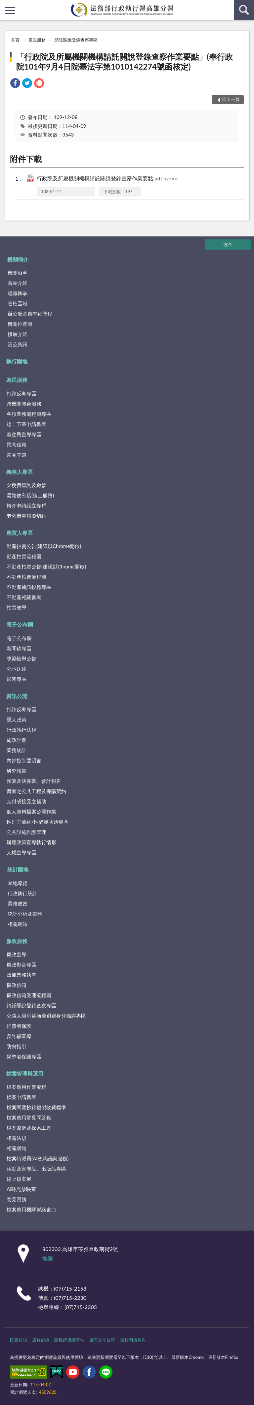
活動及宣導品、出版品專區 (36, 1169)
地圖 (47, 1258)
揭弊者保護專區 (24, 1056)
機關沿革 (17, 273)
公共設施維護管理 (26, 832)
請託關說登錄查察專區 (76, 40)
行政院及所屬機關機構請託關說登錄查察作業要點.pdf (107, 179)
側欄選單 (10, 10)
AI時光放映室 (21, 1189)
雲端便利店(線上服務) (30, 495)
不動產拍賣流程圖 (26, 577)
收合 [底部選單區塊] (228, 244)
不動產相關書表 (24, 597)
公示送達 (16, 669)
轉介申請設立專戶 (26, 505)
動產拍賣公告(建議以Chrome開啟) (44, 546)
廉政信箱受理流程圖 (29, 995)
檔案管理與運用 (24, 1073)
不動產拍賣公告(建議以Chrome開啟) (46, 566)
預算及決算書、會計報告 (34, 781)
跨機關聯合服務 (24, 404)
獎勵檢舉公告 (21, 658)
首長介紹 (17, 283)
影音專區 (16, 679)
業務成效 (17, 903)
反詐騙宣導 (19, 1036)
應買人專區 (19, 533)
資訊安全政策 (102, 1340)
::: (5, 5)
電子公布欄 (19, 624)
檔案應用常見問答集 (29, 1117)
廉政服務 (37, 40)
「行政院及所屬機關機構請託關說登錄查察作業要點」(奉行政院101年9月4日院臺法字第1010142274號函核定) (124, 61)
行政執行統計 (22, 893)
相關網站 (17, 924)
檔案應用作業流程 (26, 1087)
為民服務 (16, 380)
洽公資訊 (17, 344)
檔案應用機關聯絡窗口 (31, 1209)
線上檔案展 (19, 1179)
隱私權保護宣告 (69, 1340)
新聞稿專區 (19, 648)
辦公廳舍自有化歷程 (30, 314)
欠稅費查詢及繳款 (26, 485)
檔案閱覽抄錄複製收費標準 (36, 1107)
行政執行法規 (21, 730)
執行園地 (16, 361)
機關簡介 (17, 259)
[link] (15, 84)
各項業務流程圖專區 (29, 414)
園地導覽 (17, 883)
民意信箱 (16, 444)
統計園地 (17, 869)
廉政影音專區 (21, 964)
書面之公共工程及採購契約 (36, 791)
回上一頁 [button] (230, 99)
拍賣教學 (16, 607)
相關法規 (16, 1138)
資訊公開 (16, 696)
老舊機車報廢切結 (26, 516)
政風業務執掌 (21, 975)
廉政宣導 (16, 954)
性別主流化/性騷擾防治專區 (37, 822)
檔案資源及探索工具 (29, 1128)
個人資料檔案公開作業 (31, 811)
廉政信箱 (16, 985)
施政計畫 (16, 740)
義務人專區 (19, 472)
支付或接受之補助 (26, 801)
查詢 (244, 10)
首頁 (15, 40)
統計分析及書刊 (25, 914)
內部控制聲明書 (24, 760)
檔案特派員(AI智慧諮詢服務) (37, 1158)
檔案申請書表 (21, 1097)
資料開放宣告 (133, 1340)
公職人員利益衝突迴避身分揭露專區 (46, 1016)
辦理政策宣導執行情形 (31, 842)
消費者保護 (19, 1026)
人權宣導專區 (21, 852)
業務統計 (16, 750)
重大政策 (16, 719)
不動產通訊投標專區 (29, 587)
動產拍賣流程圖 (24, 556)
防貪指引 (16, 1046)
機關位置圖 (20, 324)
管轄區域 (17, 303)
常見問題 (16, 455)
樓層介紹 (17, 334)
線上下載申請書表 (26, 424)
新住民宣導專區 (24, 434)
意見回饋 (16, 1199)
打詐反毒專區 (21, 393)
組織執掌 (17, 293)
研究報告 (16, 771)
